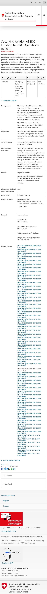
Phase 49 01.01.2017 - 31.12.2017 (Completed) (29, 289)
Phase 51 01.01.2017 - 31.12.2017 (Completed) (29, 281)
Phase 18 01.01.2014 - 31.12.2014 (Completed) (29, 394)
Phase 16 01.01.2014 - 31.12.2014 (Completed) (29, 401)
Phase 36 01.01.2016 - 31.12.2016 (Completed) (29, 329)
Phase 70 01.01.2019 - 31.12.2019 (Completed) (29, 256)
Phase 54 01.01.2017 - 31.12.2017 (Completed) (29, 270)
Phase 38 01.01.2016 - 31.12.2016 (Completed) (29, 322)
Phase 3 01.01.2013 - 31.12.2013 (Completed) (29, 438)
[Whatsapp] (12, 460)
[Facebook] (2, 460)
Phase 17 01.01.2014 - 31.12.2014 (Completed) (29, 397)
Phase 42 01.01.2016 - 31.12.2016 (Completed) (29, 307)
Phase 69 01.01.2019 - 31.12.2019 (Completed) (29, 259)
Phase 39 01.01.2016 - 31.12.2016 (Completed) (29, 318)
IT (36, 2)
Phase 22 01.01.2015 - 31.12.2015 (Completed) (29, 383)
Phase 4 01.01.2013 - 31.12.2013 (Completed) (29, 434)
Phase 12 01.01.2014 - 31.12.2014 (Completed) (29, 416)
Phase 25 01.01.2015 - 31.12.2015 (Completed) (29, 372)
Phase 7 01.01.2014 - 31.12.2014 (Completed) (29, 430)
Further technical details (11, 451)
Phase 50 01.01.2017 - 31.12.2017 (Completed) (29, 285)
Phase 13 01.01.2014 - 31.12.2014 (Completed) (29, 412)
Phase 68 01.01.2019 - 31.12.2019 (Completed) (29, 263)
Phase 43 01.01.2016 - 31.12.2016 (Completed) (29, 303)
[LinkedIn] (7, 460)
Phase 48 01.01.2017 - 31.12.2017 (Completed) (29, 292)
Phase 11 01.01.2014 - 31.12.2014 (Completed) (29, 419)
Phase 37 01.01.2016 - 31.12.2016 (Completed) (29, 326)
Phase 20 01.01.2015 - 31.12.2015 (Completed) (29, 390)
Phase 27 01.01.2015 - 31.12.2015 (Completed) (29, 364)
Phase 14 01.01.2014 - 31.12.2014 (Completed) (29, 408)
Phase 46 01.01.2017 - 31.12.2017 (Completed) (29, 300)
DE (32, 2)
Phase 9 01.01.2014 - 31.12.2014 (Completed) (29, 427)
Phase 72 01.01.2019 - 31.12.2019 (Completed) (29, 248)
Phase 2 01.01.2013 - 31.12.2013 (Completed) (29, 442)
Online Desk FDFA (8, 486)
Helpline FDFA (7, 554)
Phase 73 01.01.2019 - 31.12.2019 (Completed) (29, 245)
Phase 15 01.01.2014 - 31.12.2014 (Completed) (29, 405)
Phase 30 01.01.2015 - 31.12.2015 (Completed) (29, 351)
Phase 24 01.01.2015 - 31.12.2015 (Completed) (29, 375)
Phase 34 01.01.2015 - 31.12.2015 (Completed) (29, 336)
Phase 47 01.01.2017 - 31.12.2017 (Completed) (29, 296)
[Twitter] (5, 460)
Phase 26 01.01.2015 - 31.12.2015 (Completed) (29, 368)
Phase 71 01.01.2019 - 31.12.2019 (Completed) (29, 252)
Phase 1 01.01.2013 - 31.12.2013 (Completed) (29, 445)
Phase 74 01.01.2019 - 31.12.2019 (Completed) (29, 241)
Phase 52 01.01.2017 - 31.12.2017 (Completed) (29, 278)
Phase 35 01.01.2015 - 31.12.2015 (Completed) (29, 333)
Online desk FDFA (9, 522)
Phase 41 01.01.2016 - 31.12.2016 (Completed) (29, 311)
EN (45, 2)
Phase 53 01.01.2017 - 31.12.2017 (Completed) (29, 274)
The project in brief (10, 91)
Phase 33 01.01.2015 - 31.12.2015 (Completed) (29, 340)
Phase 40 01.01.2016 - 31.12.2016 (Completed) (29, 314)
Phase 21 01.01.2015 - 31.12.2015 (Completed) (29, 386)
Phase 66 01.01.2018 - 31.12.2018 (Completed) (29, 267)
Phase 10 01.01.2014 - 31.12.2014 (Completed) (29, 423)
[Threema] (9, 460)
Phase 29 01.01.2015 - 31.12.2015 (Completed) (29, 355)
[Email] (14, 460)
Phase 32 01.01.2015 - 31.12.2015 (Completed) (29, 344)
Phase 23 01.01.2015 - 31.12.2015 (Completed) (29, 379)
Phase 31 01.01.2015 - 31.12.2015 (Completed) (29, 348)
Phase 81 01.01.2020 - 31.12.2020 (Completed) (29, 237)
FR (40, 2)
